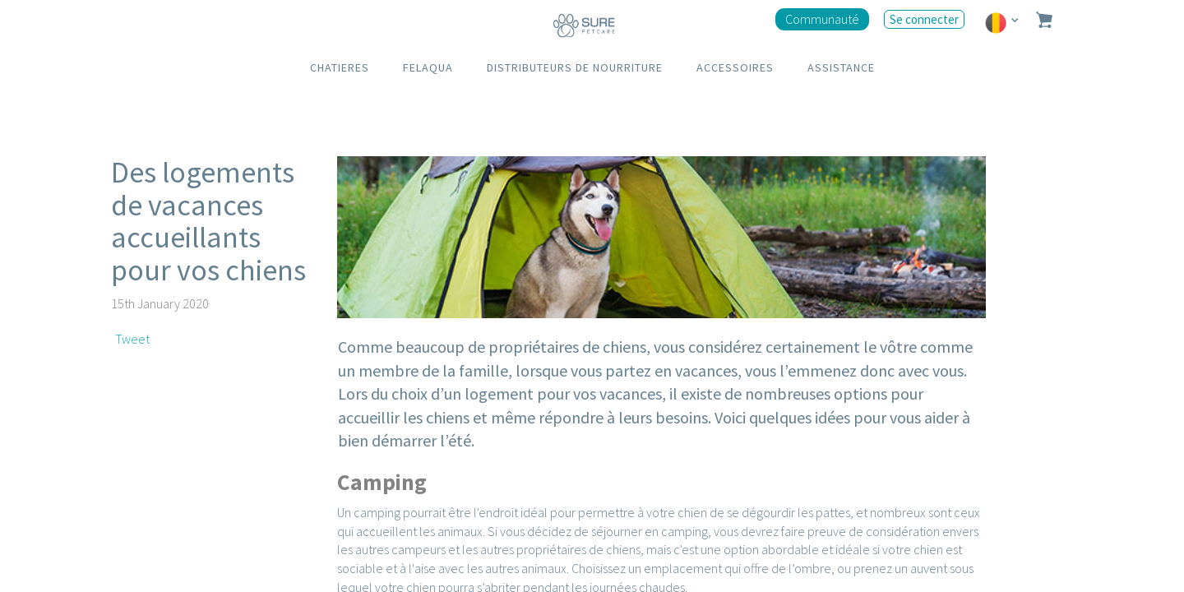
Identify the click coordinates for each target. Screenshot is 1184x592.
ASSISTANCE (841, 67)
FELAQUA (428, 67)
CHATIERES (339, 67)
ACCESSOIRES (735, 67)
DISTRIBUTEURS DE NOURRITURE (575, 67)
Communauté (822, 19)
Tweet (132, 339)
